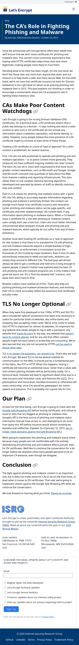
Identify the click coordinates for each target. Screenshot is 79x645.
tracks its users (25, 333)
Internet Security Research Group (43, 633)
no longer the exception (22, 353)
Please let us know (61, 493)
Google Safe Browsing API (16, 410)
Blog (7, 20)
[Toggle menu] (74, 9)
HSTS (64, 378)
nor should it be (45, 353)
